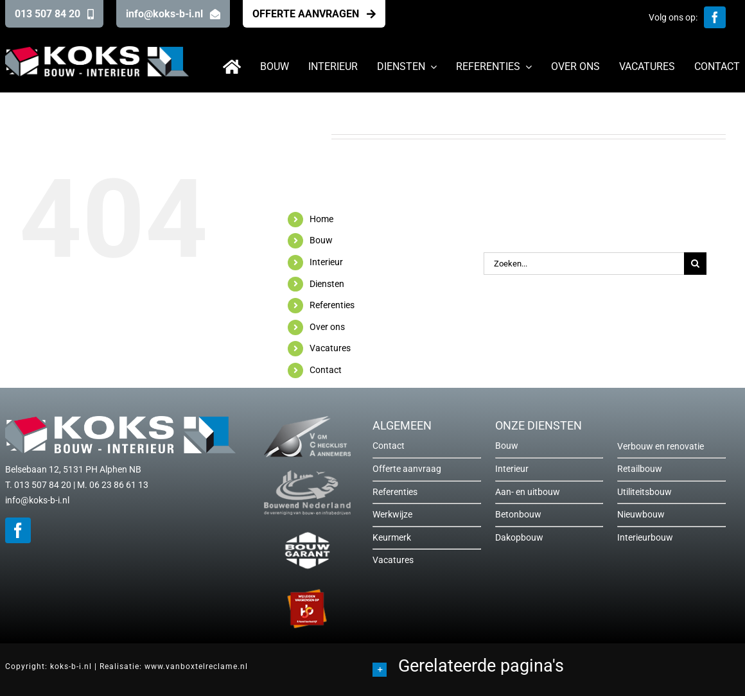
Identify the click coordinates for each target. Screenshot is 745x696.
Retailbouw (639, 469)
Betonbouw (518, 514)
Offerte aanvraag (406, 469)
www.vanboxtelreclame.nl (196, 666)
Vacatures (330, 348)
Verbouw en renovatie (660, 446)
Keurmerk (391, 537)
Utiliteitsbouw (644, 492)
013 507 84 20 (42, 485)
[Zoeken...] (584, 263)
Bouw (321, 240)
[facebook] (715, 17)
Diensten (327, 284)
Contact (326, 370)
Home (321, 219)
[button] (556, 667)
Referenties (332, 305)
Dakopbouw (519, 537)
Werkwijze (392, 514)
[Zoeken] (695, 263)
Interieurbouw (645, 537)
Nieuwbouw (641, 514)
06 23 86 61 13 (118, 485)
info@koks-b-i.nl (37, 500)
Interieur (326, 262)
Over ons (327, 327)
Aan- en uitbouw (527, 492)
